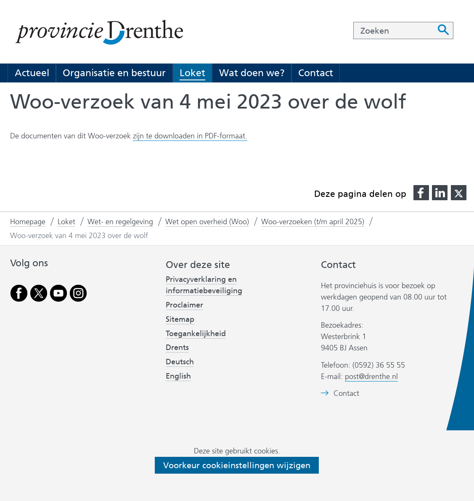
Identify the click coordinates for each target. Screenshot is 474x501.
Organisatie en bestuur (114, 73)
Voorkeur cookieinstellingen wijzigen (236, 465)
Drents (177, 347)
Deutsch (180, 361)
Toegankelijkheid (196, 333)
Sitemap (180, 319)
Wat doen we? (252, 73)
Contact (315, 73)
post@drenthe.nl (371, 376)
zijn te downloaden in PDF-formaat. (190, 136)
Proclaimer (184, 305)
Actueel (32, 73)
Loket (192, 73)
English (178, 376)
